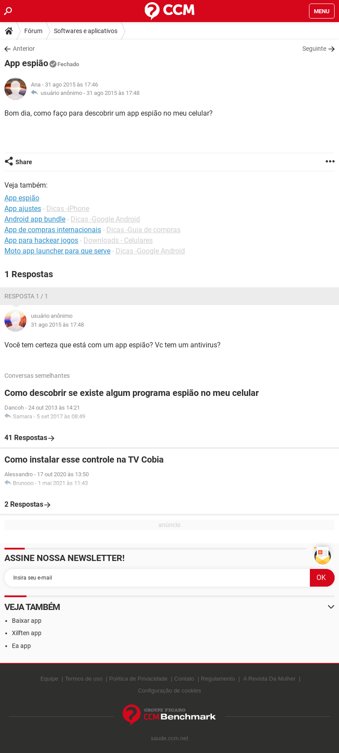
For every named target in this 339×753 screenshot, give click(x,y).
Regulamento (218, 678)
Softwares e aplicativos (85, 30)
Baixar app (26, 620)
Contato (184, 678)
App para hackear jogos (41, 240)
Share (23, 162)
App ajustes (22, 208)
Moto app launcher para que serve (57, 251)
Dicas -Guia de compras (143, 230)
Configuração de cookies (169, 690)
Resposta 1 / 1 (26, 296)
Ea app (21, 645)
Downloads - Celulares (118, 240)
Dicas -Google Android (105, 219)
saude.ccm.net (169, 738)
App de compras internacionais (52, 230)
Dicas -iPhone (67, 208)
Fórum (33, 30)
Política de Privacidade (138, 678)
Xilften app (26, 632)
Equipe (49, 678)
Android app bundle (34, 219)
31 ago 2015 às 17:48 (113, 93)
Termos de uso (83, 678)
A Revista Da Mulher (269, 678)
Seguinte (314, 48)
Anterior (24, 48)
